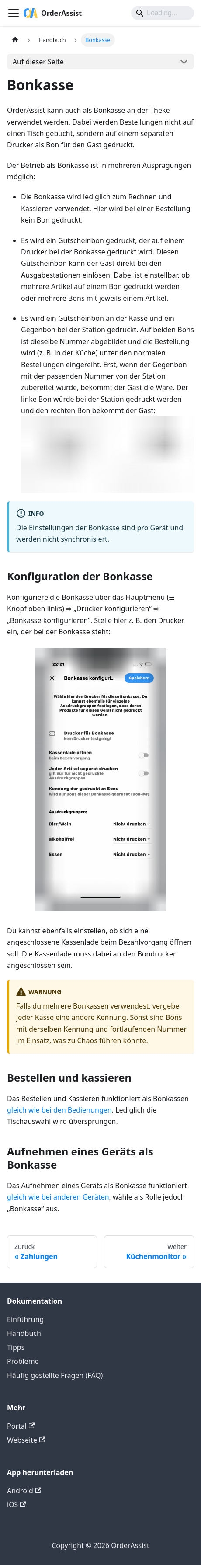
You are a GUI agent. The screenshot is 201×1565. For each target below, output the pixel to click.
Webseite (26, 1440)
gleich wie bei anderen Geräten (58, 1197)
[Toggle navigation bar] (13, 13)
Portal (21, 1426)
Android (24, 1490)
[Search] (162, 13)
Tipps (15, 1347)
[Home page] (15, 40)
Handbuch (24, 1333)
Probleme (23, 1361)
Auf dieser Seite (38, 61)
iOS (16, 1504)
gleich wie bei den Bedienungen (59, 1110)
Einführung (25, 1319)
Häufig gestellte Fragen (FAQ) (55, 1375)
